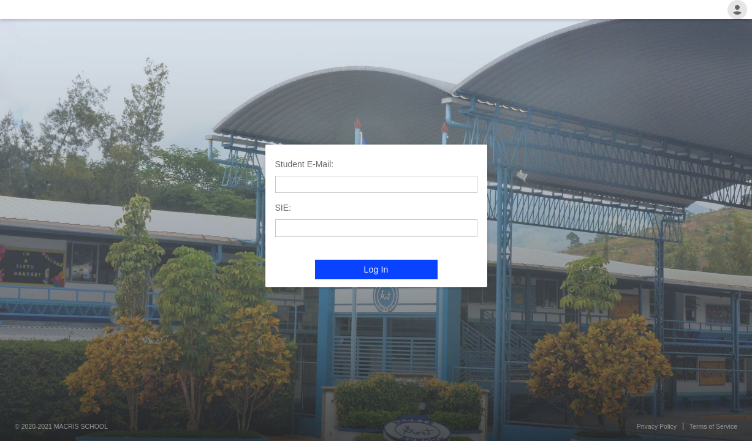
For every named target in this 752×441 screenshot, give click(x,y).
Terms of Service (713, 426)
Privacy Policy (657, 426)
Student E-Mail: (304, 164)
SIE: (283, 208)
